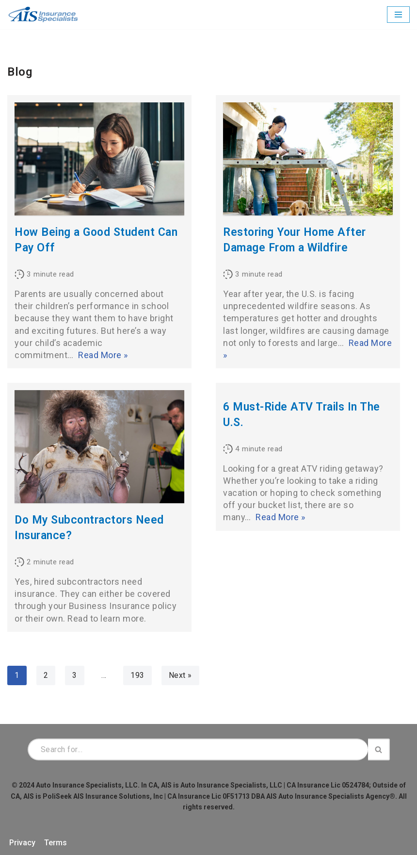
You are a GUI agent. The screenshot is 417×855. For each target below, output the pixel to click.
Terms (55, 842)
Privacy (22, 842)
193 (137, 675)
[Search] (198, 749)
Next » (180, 675)
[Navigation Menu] (398, 14)
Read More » (103, 355)
